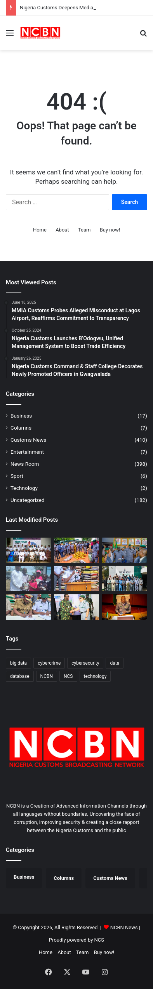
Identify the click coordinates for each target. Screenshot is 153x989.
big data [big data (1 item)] (18, 663)
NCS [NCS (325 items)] (68, 676)
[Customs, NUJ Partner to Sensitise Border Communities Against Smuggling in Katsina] (124, 578)
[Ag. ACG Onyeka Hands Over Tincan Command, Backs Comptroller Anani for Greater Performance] (124, 550)
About (62, 230)
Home (40, 230)
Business (21, 416)
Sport (16, 476)
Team (84, 230)
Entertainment (27, 452)
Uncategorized (27, 500)
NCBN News (124, 927)
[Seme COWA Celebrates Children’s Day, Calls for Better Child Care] (28, 578)
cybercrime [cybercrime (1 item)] (49, 663)
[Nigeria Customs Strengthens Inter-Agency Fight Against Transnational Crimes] (124, 607)
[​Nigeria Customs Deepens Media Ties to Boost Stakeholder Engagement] (28, 550)
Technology (24, 488)
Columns (20, 428)
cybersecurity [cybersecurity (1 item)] (85, 663)
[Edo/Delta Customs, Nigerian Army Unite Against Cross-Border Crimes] (76, 607)
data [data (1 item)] (114, 663)
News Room (24, 464)
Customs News (28, 440)
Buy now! (110, 230)
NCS (99, 940)
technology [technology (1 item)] (95, 676)
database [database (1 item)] (20, 676)
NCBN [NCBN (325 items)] (46, 676)
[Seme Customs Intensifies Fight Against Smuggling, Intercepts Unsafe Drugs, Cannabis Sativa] (76, 578)
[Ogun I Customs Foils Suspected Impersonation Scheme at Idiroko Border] (76, 550)
